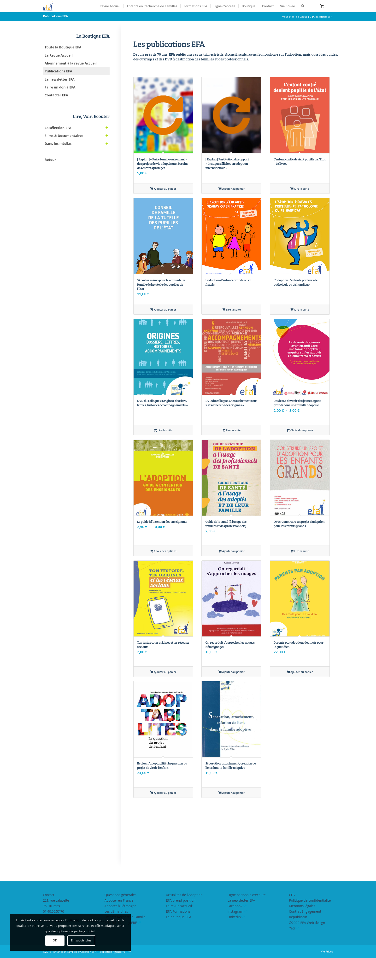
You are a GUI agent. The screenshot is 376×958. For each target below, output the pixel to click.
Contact (48, 895)
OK (39, 940)
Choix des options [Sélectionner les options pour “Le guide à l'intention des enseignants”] (163, 551)
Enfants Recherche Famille (125, 917)
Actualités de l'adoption (184, 895)
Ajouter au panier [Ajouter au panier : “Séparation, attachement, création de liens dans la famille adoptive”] (231, 792)
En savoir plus (65, 940)
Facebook (235, 906)
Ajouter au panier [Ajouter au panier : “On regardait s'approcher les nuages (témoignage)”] (231, 672)
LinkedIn (234, 917)
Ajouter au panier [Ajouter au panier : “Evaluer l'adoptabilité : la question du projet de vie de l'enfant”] (163, 792)
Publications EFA (55, 16)
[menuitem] (110, 6)
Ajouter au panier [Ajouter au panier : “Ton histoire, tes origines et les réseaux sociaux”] (163, 672)
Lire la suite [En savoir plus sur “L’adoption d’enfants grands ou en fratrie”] (231, 309)
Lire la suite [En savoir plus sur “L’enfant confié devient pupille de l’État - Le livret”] (299, 188)
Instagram (235, 911)
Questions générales (120, 895)
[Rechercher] (302, 6)
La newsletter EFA (241, 900)
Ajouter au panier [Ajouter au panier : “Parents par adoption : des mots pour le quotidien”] (300, 672)
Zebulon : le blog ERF (121, 922)
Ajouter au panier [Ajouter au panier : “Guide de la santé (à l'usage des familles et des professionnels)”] (231, 551)
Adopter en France (119, 900)
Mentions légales (302, 906)
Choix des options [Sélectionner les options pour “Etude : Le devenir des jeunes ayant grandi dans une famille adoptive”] (300, 430)
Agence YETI (120, 951)
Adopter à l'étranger (120, 906)
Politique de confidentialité (310, 900)
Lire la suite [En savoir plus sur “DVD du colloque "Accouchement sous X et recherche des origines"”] (231, 430)
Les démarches (116, 911)
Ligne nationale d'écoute (247, 895)
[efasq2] (49, 6)
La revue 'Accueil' (179, 906)
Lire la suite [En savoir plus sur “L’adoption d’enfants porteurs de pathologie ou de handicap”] (299, 309)
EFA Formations (178, 911)
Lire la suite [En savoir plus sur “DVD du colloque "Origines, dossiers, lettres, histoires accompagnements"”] (163, 430)
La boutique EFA (178, 917)
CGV (292, 895)
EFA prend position (180, 900)
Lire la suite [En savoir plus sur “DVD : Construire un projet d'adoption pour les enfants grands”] (299, 551)
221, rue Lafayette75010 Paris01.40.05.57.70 (56, 906)
